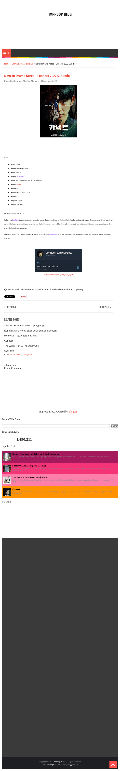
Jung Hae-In (16, 220)
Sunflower (9, 350)
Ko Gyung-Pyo (53, 234)
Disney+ (19, 184)
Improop (53, 765)
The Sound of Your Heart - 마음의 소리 (30, 477)
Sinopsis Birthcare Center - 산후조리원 (24, 325)
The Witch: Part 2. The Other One (21, 346)
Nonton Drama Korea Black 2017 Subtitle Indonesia (30, 330)
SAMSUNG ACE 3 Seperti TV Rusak (29, 466)
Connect (8, 340)
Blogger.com (72, 765)
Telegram (29, 64)
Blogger (73, 411)
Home (7, 64)
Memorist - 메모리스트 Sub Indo (20, 335)
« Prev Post (10, 306)
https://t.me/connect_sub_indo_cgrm (58, 275)
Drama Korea (17, 64)
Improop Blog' (60, 14)
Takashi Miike (20, 176)
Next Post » (105, 307)
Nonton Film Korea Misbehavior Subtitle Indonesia (35, 454)
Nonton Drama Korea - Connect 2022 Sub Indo (37, 75)
